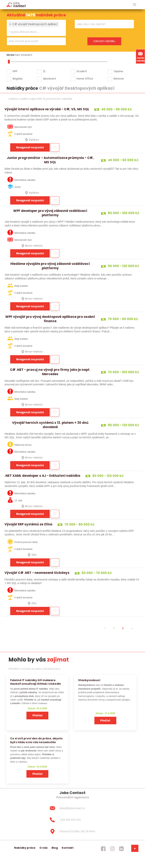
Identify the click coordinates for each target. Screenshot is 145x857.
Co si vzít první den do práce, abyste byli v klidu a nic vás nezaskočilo (36, 740)
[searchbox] (34, 32)
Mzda (10, 55)
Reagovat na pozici (30, 147)
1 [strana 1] (113, 628)
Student (81, 71)
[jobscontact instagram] (112, 848)
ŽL (44, 71)
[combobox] (36, 28)
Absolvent (49, 78)
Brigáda (17, 78)
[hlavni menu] (135, 4)
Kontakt (68, 848)
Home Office (84, 78)
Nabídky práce (24, 848)
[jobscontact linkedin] (121, 848)
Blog (55, 848)
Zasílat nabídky (140, 56)
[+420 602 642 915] (72, 819)
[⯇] (104, 628)
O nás (43, 848)
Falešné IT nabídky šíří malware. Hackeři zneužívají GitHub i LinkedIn (35, 682)
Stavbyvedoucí (89, 680)
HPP (15, 71)
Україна (118, 71)
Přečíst (37, 715)
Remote (119, 78)
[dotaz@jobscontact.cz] (72, 808)
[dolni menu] (134, 848)
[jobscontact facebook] (103, 848)
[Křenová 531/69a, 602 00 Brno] (72, 831)
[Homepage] (16, 4)
